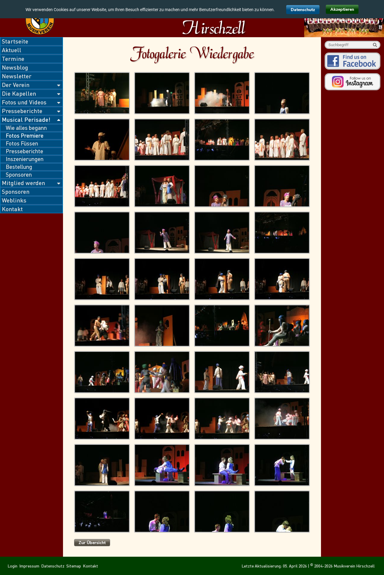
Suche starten (375, 45)
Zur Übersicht (92, 543)
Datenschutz (303, 10)
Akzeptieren (342, 9)
